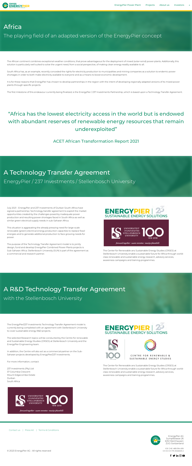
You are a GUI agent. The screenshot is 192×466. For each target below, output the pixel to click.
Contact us (14, 430)
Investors (179, 5)
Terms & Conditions (49, 430)
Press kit (29, 430)
